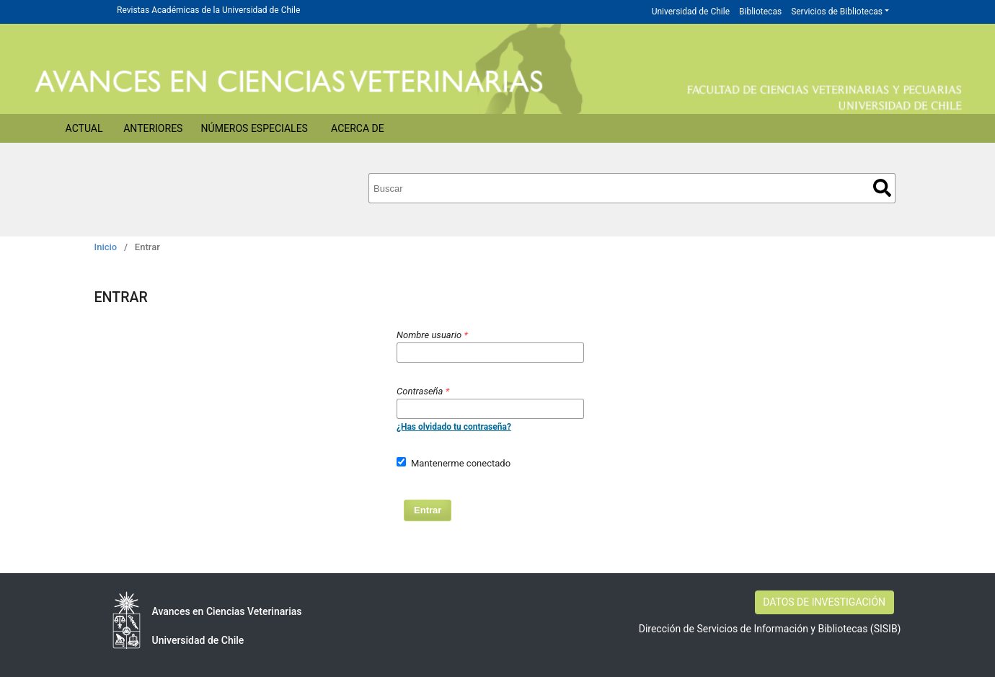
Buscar (882, 188)
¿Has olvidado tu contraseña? (454, 427)
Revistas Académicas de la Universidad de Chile (208, 10)
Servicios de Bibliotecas (837, 11)
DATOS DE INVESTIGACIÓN (824, 602)
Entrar (427, 510)
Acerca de (357, 128)
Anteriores (152, 128)
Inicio (106, 247)
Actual (84, 128)
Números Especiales (254, 128)
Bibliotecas (760, 11)
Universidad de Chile (691, 11)
